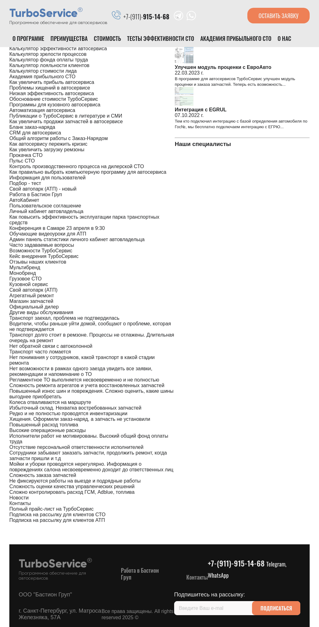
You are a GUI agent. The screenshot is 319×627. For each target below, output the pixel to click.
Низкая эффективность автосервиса (51, 93)
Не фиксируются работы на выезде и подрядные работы (75, 481)
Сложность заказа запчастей (42, 475)
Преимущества (69, 38)
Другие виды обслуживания (41, 312)
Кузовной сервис (28, 284)
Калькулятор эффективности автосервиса (58, 48)
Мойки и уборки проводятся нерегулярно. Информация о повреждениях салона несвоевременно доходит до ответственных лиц (91, 466)
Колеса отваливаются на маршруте (50, 402)
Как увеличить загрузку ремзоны (46, 149)
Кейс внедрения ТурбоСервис (44, 256)
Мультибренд (24, 267)
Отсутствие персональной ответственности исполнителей (76, 447)
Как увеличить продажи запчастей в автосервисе (66, 121)
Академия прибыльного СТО (235, 38)
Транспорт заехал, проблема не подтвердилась (64, 318)
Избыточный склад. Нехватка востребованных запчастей (75, 408)
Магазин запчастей (31, 301)
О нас (284, 38)
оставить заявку (278, 16)
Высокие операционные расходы (47, 430)
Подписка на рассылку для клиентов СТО (57, 514)
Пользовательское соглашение (45, 205)
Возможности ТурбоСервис (40, 250)
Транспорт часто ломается (40, 351)
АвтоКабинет (24, 200)
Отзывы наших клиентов (37, 262)
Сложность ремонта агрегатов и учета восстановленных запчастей (86, 385)
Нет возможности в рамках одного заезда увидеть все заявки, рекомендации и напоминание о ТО (80, 371)
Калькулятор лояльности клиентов (49, 65)
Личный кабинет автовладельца (46, 211)
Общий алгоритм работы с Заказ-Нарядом (58, 138)
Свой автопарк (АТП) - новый (42, 189)
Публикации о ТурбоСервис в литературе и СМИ (65, 116)
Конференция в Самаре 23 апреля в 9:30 (57, 228)
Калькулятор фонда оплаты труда (48, 59)
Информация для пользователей (47, 177)
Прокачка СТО (26, 155)
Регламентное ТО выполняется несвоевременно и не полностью (84, 379)
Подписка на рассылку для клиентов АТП (57, 520)
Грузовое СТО (25, 278)
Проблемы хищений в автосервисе (49, 87)
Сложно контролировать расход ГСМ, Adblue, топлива (72, 492)
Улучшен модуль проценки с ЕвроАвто (223, 67)
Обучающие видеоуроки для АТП (47, 233)
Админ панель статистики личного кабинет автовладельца (77, 239)
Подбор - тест (25, 183)
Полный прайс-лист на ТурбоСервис (51, 509)
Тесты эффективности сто (160, 38)
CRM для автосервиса (35, 132)
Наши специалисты (203, 144)
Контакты (20, 503)
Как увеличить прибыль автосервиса (51, 82)
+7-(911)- (146, 16)
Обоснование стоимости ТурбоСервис (53, 99)
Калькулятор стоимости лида (43, 71)
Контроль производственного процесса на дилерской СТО (76, 166)
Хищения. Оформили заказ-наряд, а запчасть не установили (79, 419)
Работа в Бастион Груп (35, 194)
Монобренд (22, 273)
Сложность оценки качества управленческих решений (72, 486)
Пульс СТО (22, 160)
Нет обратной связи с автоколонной (51, 346)
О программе (28, 38)
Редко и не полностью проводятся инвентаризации (68, 413)
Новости (19, 497)
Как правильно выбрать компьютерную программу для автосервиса (87, 172)
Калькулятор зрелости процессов (48, 54)
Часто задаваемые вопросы (41, 245)
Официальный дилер (34, 306)
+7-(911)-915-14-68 (247, 568)
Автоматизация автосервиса (42, 110)
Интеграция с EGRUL (200, 109)
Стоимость (107, 38)
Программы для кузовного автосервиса (54, 104)
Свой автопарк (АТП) (33, 290)
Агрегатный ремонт (31, 295)
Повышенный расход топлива (43, 424)
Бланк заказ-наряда (32, 127)
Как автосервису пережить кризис (48, 144)
